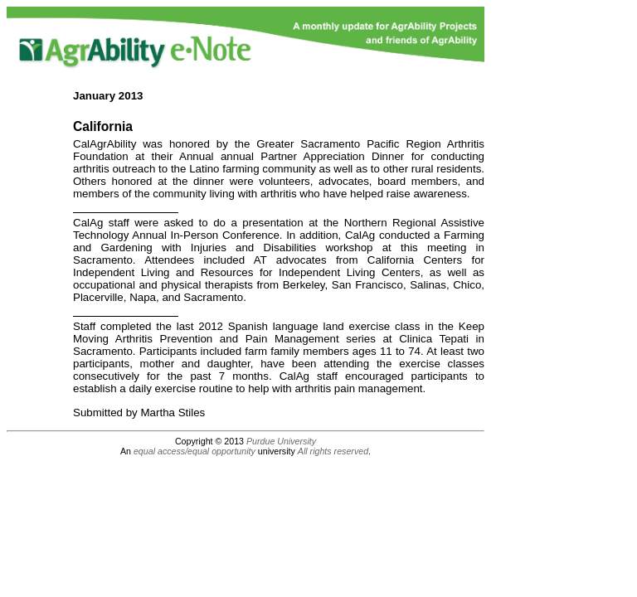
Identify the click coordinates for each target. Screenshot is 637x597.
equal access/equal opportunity (194, 451)
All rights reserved (333, 451)
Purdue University (281, 441)
